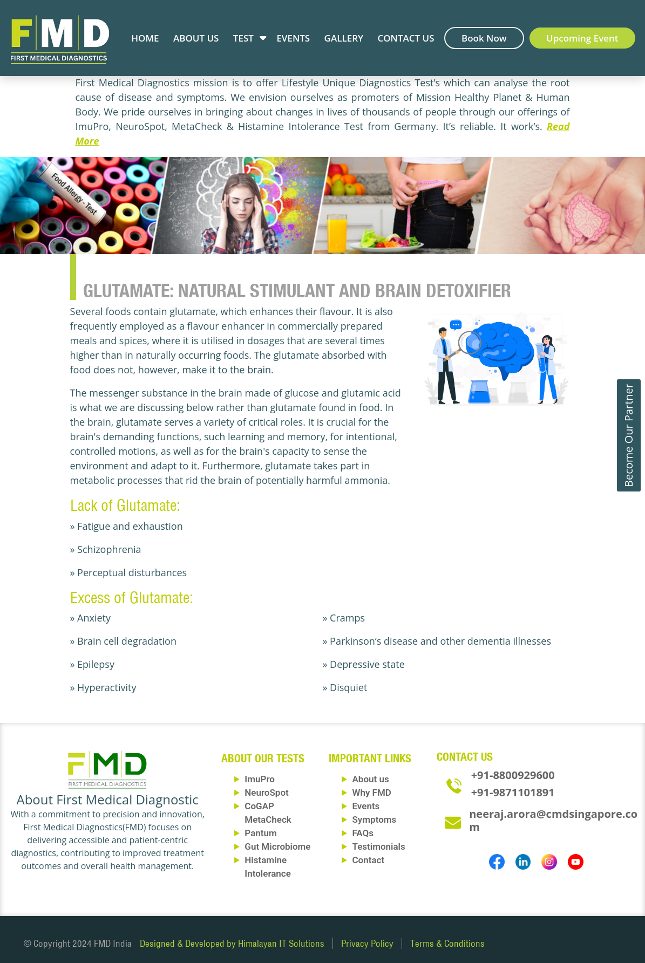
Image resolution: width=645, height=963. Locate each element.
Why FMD (371, 792)
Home (145, 38)
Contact (368, 860)
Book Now (484, 38)
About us (370, 779)
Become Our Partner (628, 435)
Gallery (343, 38)
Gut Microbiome (277, 846)
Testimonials (378, 846)
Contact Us (405, 38)
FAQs (363, 833)
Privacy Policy (367, 943)
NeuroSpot (266, 792)
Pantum (260, 833)
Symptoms (374, 819)
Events (293, 38)
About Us (196, 38)
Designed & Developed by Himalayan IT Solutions (232, 943)
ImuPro (260, 779)
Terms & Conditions (447, 943)
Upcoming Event (582, 38)
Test (243, 38)
